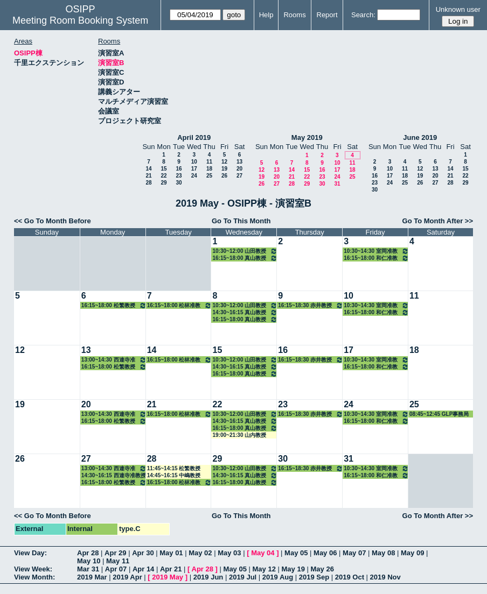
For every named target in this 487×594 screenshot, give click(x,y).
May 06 (325, 553)
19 (224, 169)
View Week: (33, 569)
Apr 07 (116, 569)
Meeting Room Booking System (80, 20)
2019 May (167, 577)
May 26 (322, 569)
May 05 (296, 553)
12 (224, 162)
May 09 (412, 553)
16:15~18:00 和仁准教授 (376, 257)
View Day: (30, 553)
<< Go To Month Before (52, 221)
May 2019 (307, 137)
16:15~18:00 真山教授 (244, 257)
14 (148, 169)
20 (239, 169)
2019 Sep (314, 577)
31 (337, 184)
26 (224, 176)
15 (163, 169)
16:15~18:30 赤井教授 (310, 305)
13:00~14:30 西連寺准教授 (114, 359)
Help (266, 15)
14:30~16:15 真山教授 (244, 312)
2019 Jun (208, 577)
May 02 (200, 553)
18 (209, 169)
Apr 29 (115, 553)
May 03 (229, 553)
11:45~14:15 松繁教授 (174, 468)
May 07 (354, 553)
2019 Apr (127, 577)
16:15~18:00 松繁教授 (114, 305)
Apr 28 (88, 553)
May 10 (88, 561)
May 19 (293, 569)
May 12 (264, 569)
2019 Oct (349, 577)
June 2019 (420, 137)
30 (179, 183)
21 (148, 176)
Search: (363, 15)
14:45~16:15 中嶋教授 (174, 475)
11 (209, 162)
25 (209, 176)
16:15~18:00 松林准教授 (179, 305)
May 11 (117, 561)
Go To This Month (241, 221)
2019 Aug (277, 577)
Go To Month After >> (437, 221)
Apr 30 (143, 553)
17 (194, 169)
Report (327, 15)
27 (239, 176)
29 (163, 183)
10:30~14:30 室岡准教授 (376, 250)
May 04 (262, 553)
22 (163, 176)
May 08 (383, 553)
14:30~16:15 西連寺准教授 (113, 475)
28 (148, 183)
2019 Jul (242, 577)
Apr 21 (171, 569)
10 (194, 162)
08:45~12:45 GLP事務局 (439, 414)
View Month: (34, 577)
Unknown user (458, 9)
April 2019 (194, 137)
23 (179, 176)
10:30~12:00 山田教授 (244, 250)
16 (179, 169)
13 (239, 162)
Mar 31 (88, 569)
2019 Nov (385, 577)
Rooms (294, 15)
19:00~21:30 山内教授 (239, 435)
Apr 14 (143, 569)
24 (194, 176)
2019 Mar (92, 577)
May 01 (171, 553)
